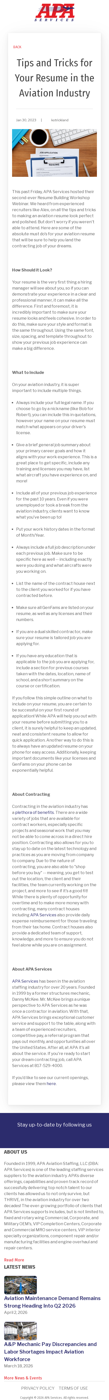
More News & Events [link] (23, 1378)
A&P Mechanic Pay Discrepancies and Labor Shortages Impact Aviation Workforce (50, 1351)
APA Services (43, 915)
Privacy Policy (38, 1388)
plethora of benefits (34, 812)
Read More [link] (14, 1260)
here (51, 1083)
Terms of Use (73, 1388)
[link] (16, 47)
